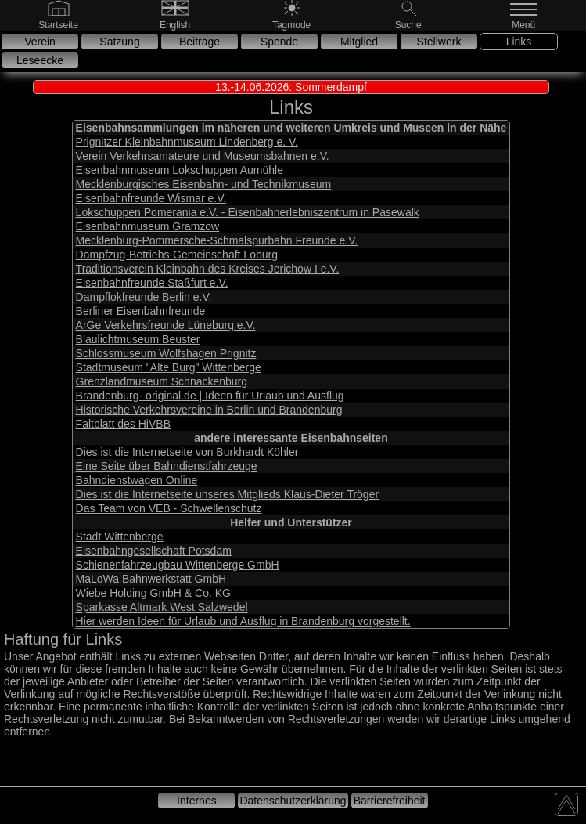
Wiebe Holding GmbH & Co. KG (153, 593)
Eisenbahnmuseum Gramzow (148, 226)
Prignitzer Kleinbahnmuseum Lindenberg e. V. (187, 142)
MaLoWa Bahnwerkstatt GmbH (151, 579)
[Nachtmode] (291, 24)
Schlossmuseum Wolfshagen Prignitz (166, 353)
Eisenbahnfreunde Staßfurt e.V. (152, 282)
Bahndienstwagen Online (137, 480)
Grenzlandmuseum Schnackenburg (161, 381)
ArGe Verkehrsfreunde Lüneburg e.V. (166, 325)
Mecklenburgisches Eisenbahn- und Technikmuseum (204, 184)
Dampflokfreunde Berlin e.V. (144, 297)
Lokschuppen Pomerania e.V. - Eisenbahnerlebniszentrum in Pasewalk (247, 212)
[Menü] (524, 24)
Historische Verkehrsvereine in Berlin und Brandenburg (209, 409)
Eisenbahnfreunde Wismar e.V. (151, 198)
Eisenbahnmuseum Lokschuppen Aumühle (179, 170)
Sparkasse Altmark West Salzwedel (162, 607)
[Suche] (408, 24)
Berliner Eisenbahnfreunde (141, 311)
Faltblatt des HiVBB (123, 423)
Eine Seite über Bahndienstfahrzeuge (166, 466)
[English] (175, 24)
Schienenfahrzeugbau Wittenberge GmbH (177, 564)
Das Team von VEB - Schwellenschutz (169, 508)
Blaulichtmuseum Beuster (138, 339)
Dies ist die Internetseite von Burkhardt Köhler (187, 452)
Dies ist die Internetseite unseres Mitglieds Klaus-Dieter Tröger (227, 494)
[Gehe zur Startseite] (58, 24)
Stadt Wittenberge (120, 536)
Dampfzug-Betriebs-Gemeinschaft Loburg (177, 254)
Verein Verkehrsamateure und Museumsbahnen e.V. (202, 156)
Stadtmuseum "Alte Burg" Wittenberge (168, 367)
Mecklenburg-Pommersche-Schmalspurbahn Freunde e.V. (217, 240)
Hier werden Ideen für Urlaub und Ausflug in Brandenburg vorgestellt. (243, 621)
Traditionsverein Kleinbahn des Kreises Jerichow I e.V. (208, 268)
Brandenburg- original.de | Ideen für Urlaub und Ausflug (210, 395)
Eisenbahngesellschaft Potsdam (154, 550)
